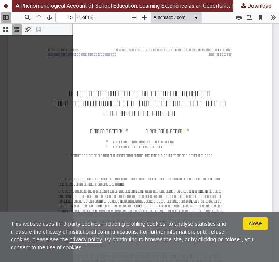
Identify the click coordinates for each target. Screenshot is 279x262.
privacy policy (85, 239)
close (255, 223)
